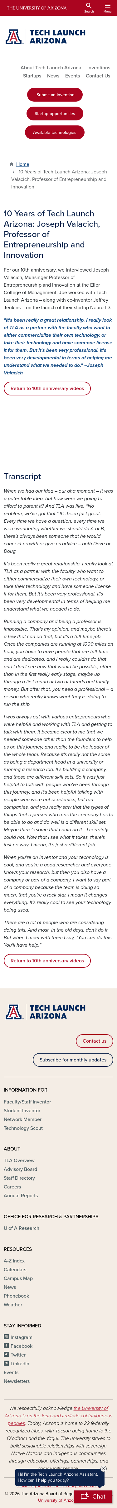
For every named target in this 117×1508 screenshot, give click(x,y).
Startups (32, 76)
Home (22, 164)
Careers (12, 1187)
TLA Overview (19, 1160)
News (53, 76)
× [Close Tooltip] (103, 1469)
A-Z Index (14, 1261)
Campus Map (18, 1278)
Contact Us (98, 76)
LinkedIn (20, 1364)
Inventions (98, 68)
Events (72, 76)
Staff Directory (19, 1178)
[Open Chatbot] (93, 1496)
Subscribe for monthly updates (73, 1060)
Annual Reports (21, 1196)
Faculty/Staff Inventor (27, 1102)
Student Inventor (22, 1111)
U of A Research (21, 1228)
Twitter (18, 1355)
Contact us (94, 1041)
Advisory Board (20, 1169)
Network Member (22, 1119)
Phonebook (16, 1296)
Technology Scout (23, 1128)
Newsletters (17, 1381)
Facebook (21, 1346)
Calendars (15, 1270)
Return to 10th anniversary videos (47, 388)
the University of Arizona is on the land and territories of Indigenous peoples (58, 1415)
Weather (13, 1305)
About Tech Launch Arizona (51, 68)
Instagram (21, 1337)
